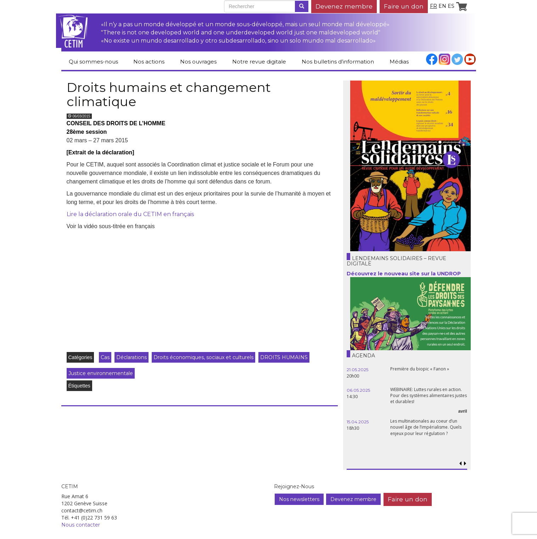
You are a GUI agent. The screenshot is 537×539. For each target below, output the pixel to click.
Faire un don (404, 6)
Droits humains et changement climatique (169, 94)
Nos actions (148, 61)
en (442, 6)
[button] (465, 464)
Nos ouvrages (198, 61)
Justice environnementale (100, 373)
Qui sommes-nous (93, 61)
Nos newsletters (299, 499)
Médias (399, 61)
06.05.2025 (358, 390)
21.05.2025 (357, 369)
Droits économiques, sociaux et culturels (203, 357)
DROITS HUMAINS (284, 357)
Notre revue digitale (259, 61)
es (451, 6)
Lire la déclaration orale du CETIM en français (130, 214)
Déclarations (131, 357)
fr (433, 6)
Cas (105, 357)
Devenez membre (344, 6)
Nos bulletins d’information (338, 61)
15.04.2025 (358, 421)
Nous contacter (80, 525)
